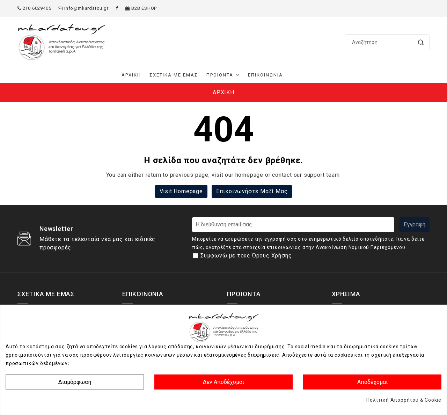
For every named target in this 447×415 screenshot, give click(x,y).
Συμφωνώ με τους (246, 255)
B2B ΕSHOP (141, 8)
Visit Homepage (181, 191)
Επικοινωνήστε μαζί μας (252, 191)
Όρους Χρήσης (272, 255)
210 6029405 (34, 8)
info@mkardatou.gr (83, 8)
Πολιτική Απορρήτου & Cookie (403, 400)
